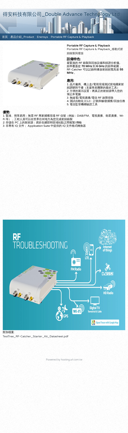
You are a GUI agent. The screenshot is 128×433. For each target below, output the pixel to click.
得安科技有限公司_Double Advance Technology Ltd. (62, 14)
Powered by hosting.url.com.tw (64, 359)
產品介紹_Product (22, 37)
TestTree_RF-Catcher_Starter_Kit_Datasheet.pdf (35, 336)
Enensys (42, 37)
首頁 (5, 37)
